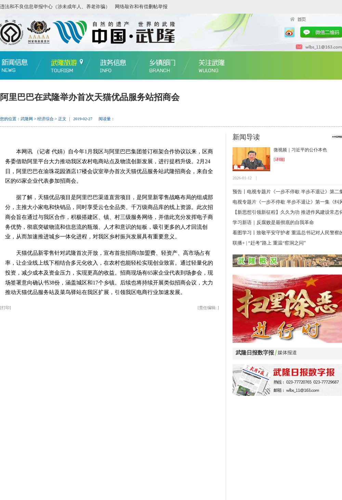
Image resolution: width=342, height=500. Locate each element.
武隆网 (27, 118)
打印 (5, 307)
